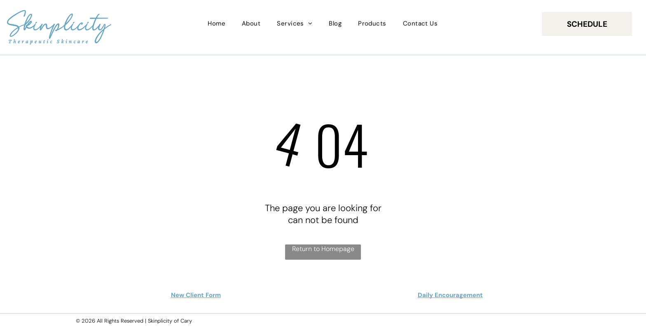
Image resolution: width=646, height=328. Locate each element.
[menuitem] (216, 23)
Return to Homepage (323, 248)
